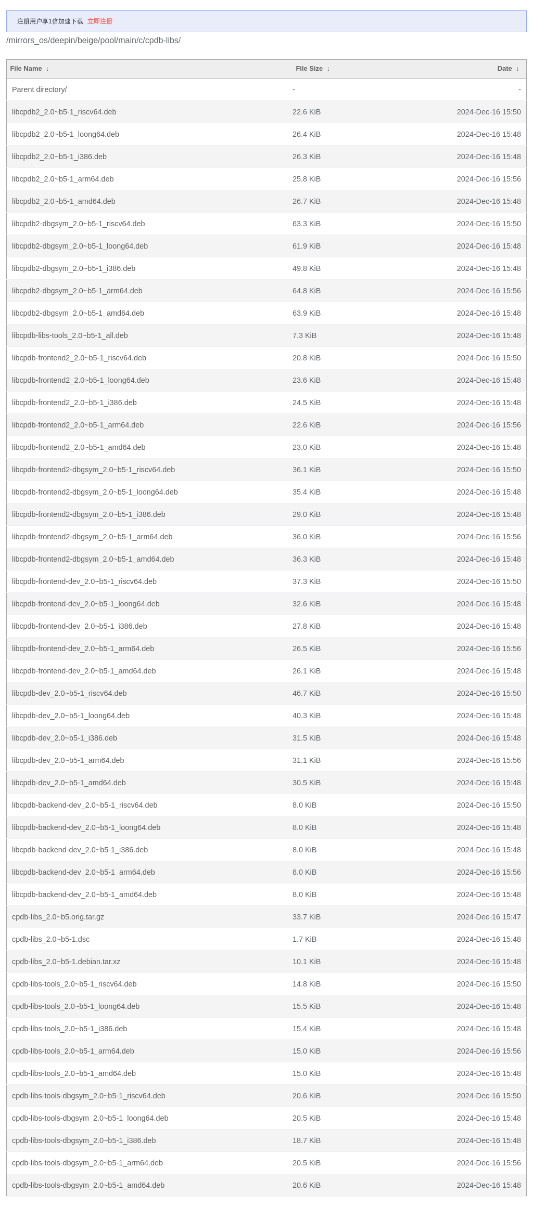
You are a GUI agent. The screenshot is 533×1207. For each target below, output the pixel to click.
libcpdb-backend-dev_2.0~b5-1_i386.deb (80, 850)
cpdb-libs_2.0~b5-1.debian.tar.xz (66, 961)
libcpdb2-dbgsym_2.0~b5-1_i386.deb (73, 268)
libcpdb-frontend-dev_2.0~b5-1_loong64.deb (86, 604)
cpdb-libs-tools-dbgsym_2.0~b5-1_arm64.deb (87, 1163)
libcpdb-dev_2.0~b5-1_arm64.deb (68, 760)
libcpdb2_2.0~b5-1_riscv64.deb (64, 112)
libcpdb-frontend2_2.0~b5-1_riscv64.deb (79, 358)
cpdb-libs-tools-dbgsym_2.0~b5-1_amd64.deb (88, 1185)
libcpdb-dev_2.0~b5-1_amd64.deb (69, 782)
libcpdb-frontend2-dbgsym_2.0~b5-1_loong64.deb (95, 492)
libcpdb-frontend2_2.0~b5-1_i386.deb (74, 402)
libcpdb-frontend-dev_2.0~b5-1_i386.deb (79, 626)
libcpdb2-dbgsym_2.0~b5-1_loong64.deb (80, 246)
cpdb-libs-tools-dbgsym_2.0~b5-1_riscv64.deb (89, 1096)
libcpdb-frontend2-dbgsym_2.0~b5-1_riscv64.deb (93, 469)
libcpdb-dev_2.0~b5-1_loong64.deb (71, 715)
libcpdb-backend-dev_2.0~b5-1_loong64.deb (86, 827)
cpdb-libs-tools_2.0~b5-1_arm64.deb (73, 1051)
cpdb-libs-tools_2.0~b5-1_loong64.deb (75, 1006)
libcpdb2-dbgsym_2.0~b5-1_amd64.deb (78, 313)
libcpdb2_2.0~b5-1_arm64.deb (63, 179)
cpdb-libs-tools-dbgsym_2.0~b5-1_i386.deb (84, 1140)
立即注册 (99, 21)
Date (505, 68)
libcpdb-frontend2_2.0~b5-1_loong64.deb (80, 380)
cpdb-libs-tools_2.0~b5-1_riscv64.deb (74, 984)
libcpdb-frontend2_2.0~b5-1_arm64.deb (78, 425)
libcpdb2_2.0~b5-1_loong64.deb (65, 134)
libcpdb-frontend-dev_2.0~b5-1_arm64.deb (83, 648)
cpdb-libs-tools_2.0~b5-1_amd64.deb (74, 1073)
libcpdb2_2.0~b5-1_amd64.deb (64, 201)
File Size (309, 68)
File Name (26, 68)
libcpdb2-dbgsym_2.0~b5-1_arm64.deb (77, 291)
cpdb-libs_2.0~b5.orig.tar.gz (58, 917)
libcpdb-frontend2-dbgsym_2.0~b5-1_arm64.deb (92, 537)
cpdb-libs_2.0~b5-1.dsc (51, 939)
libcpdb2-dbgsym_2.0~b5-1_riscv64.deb (78, 223)
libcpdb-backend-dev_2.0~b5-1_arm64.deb (83, 872)
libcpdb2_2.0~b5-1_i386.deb (59, 156)
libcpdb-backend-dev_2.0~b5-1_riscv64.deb (85, 805)
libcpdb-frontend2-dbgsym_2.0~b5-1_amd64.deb (93, 559)
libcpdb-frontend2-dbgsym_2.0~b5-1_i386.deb (89, 514)
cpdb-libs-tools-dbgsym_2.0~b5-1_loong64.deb (90, 1118)
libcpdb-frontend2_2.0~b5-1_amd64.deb (78, 447)
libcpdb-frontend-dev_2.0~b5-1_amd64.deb (84, 671)
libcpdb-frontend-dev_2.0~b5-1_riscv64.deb (84, 581)
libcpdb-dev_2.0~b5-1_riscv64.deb (69, 693)
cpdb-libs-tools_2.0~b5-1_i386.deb (69, 1028)
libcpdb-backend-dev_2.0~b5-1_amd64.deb (84, 894)
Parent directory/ (39, 89)
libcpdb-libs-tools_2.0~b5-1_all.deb (70, 335)
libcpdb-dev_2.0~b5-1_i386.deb (64, 738)
